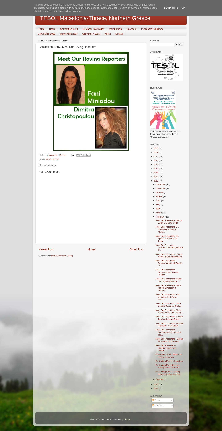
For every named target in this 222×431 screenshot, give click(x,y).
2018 (156, 172)
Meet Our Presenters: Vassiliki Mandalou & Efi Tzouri (169, 324)
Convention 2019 (69, 28)
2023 (156, 156)
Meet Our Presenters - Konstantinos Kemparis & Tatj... (168, 332)
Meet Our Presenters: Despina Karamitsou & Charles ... (167, 272)
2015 (156, 384)
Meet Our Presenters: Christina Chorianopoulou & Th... (169, 247)
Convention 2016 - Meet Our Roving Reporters (169, 355)
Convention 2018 (46, 33)
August (159, 196)
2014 (156, 388)
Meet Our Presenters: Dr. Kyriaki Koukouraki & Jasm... (167, 238)
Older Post (136, 249)
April (158, 208)
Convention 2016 (91, 33)
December (161, 184)
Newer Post (46, 249)
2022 (156, 160)
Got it (185, 7)
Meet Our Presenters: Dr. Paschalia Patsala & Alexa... (167, 229)
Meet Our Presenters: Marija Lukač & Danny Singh (169, 221)
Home (41, 28)
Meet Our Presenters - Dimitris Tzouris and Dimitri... (166, 347)
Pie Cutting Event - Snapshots (169, 361)
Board (52, 28)
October (160, 192)
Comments (158, 405)
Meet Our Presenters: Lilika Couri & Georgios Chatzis (168, 304)
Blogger (127, 419)
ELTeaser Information (93, 28)
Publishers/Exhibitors (152, 28)
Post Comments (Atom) (62, 256)
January (160, 379)
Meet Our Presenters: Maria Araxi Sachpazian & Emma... (168, 288)
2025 (156, 148)
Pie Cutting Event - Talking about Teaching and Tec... (168, 372)
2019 (156, 168)
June (158, 200)
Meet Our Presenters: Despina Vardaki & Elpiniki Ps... (169, 263)
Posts (156, 400)
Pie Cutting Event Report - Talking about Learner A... (168, 366)
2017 (156, 176)
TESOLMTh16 (52, 159)
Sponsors (131, 28)
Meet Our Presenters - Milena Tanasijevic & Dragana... (169, 340)
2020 (156, 164)
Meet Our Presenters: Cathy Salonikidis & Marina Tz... (168, 280)
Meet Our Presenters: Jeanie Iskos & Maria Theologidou (169, 255)
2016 (156, 181)
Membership (115, 28)
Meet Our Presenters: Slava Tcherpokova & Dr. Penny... (169, 311)
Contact (119, 33)
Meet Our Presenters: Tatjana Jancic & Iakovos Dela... (169, 317)
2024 (156, 152)
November (161, 188)
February (160, 217)
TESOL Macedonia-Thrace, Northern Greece (95, 18)
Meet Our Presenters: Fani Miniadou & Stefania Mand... (168, 297)
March (159, 213)
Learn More (171, 7)
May (158, 204)
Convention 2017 (68, 33)
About (108, 33)
